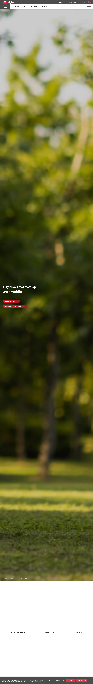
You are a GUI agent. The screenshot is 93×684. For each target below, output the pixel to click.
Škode (25, 6)
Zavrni (70, 680)
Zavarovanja (16, 6)
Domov (5, 578)
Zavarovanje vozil (13, 578)
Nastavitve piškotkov (60, 680)
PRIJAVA (89, 7)
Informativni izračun (15, 306)
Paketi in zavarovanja (18, 632)
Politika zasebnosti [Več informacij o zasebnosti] (38, 681)
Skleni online (11, 301)
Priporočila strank (50, 632)
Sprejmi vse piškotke (81, 680)
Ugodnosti (34, 6)
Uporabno (45, 6)
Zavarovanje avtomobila (24, 578)
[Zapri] (90, 680)
